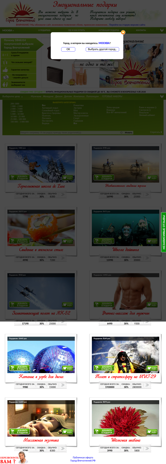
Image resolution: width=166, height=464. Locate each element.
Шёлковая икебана (125, 440)
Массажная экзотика (41, 440)
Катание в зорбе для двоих (41, 377)
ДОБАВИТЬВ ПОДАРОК (22, 368)
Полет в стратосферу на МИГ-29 (125, 377)
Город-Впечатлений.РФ (83, 460)
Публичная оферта (83, 457)
